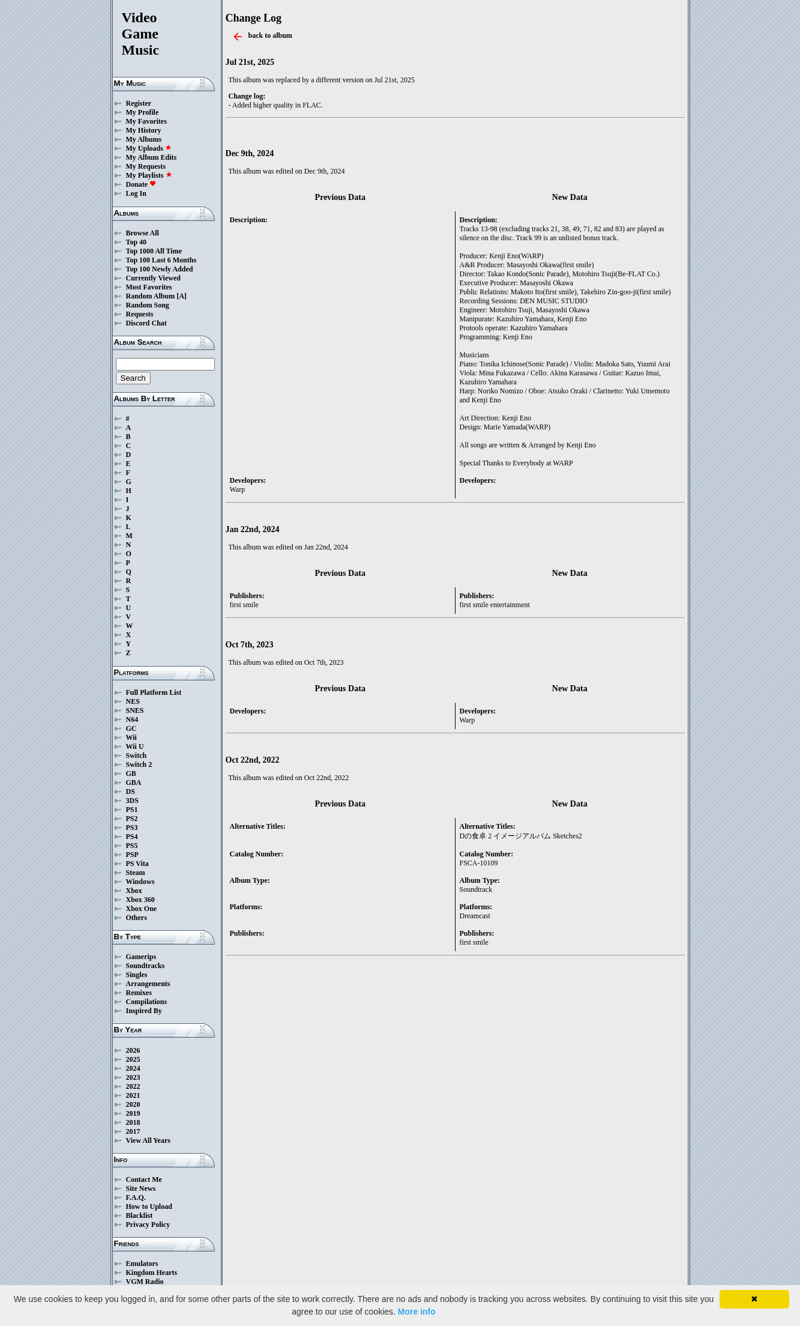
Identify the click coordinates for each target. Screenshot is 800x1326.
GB (131, 773)
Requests (140, 314)
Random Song (147, 305)
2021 (133, 1095)
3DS (132, 800)
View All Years (148, 1140)
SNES (135, 710)
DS (130, 791)
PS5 (132, 845)
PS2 (132, 818)
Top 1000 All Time (154, 251)
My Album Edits (151, 157)
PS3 (132, 827)
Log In (136, 193)
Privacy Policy (148, 1224)
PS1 (132, 809)
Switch (136, 755)
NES (133, 701)
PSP (132, 854)
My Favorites (146, 121)
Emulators (142, 1263)
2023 (133, 1077)
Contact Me (144, 1179)
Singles (137, 974)
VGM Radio (145, 1281)
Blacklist (139, 1215)
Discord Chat (146, 323)
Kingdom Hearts (152, 1272)
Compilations (146, 1002)
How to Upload (149, 1206)
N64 (132, 719)
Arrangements (148, 983)
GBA (134, 782)
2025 (133, 1059)
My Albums (144, 139)
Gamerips (141, 956)
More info (417, 1311)
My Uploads (149, 148)
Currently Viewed (153, 278)
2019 (133, 1113)
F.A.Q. (136, 1197)
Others (136, 917)
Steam (135, 872)
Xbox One (141, 908)
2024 (133, 1068)
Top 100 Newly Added (159, 269)
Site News (141, 1188)
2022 (133, 1086)
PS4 (132, 836)
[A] (181, 296)
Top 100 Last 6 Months (161, 260)
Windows (140, 881)
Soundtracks (145, 965)
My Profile (142, 112)
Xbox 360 (140, 899)
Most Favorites (149, 287)
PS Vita (137, 863)
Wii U (135, 746)
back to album (270, 35)
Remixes (139, 992)
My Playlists (149, 175)
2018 (133, 1122)
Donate (141, 184)
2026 (133, 1050)
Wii (131, 737)
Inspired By (144, 1011)
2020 (133, 1104)
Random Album (150, 296)
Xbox (134, 890)
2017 (133, 1131)
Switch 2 (139, 764)
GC (131, 728)
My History (143, 130)
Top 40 (136, 242)
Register (139, 103)
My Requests (146, 166)
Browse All (142, 233)
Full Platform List (154, 692)
